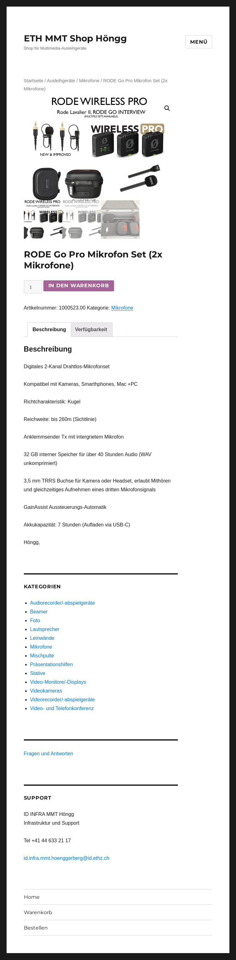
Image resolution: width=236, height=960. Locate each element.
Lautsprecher (44, 629)
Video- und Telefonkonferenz (62, 708)
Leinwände (42, 638)
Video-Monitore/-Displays (58, 682)
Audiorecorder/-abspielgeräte (62, 603)
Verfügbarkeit (91, 329)
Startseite (33, 80)
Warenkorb (38, 912)
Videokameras (46, 691)
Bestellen (36, 928)
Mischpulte (42, 656)
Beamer (39, 612)
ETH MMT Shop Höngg (75, 38)
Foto (35, 620)
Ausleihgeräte (61, 80)
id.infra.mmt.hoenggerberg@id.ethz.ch (66, 858)
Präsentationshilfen (51, 664)
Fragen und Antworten (48, 754)
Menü (198, 42)
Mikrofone (89, 80)
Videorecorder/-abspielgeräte (62, 700)
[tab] (49, 329)
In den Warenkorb (78, 286)
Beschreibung (49, 329)
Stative (38, 673)
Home (32, 897)
